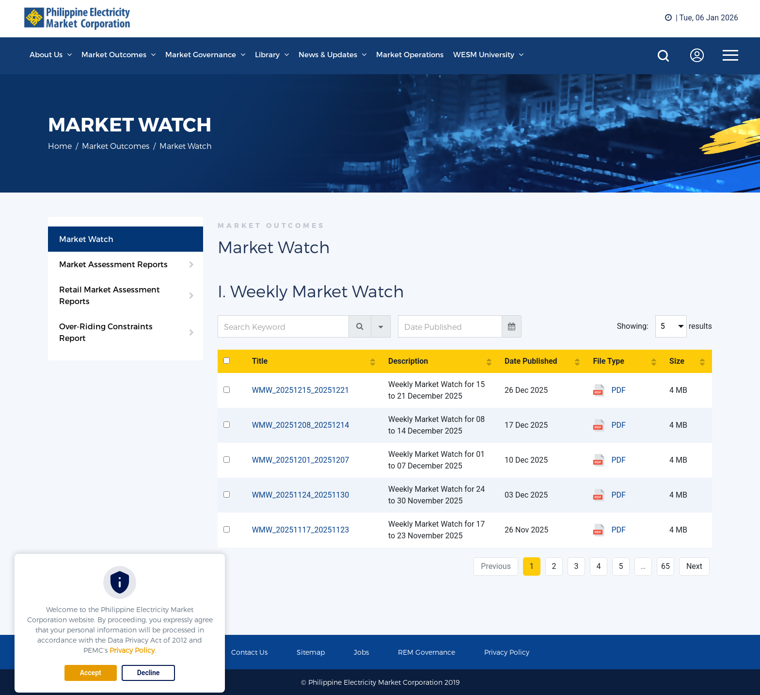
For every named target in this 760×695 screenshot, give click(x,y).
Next (694, 566)
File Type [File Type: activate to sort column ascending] (608, 361)
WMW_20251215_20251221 (300, 390)
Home (60, 145)
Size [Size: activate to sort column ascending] (676, 361)
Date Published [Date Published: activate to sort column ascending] (531, 361)
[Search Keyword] (283, 326)
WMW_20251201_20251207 (300, 460)
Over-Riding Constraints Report (106, 332)
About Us (46, 54)
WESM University (483, 54)
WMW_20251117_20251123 (300, 529)
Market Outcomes (113, 54)
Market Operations (409, 54)
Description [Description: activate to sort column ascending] (408, 361)
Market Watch (86, 238)
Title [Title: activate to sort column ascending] (260, 361)
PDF (618, 390)
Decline (148, 673)
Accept (90, 673)
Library (267, 54)
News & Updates (328, 54)
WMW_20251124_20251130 (300, 495)
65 (665, 566)
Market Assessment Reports (113, 264)
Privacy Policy (132, 650)
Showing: (633, 326)
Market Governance (200, 54)
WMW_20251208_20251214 (300, 425)
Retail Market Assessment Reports (109, 295)
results (700, 326)
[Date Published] (450, 326)
